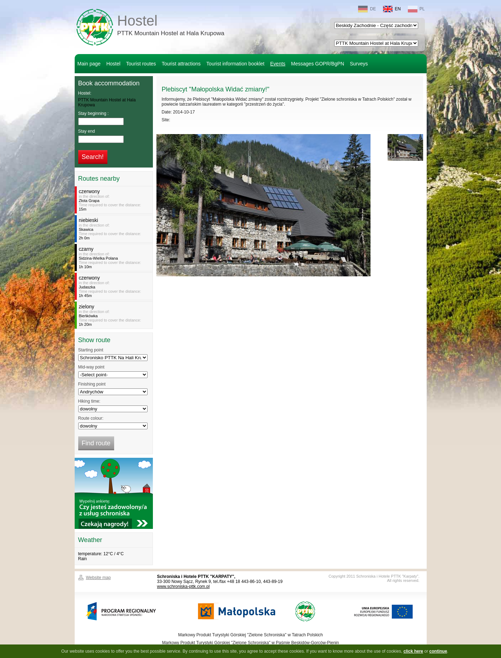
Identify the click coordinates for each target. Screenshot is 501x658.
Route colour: (90, 418)
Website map (98, 577)
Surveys (359, 64)
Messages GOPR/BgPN (317, 64)
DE (367, 9)
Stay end (86, 131)
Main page (89, 64)
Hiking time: (89, 401)
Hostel (170, 26)
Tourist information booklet (235, 64)
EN (392, 9)
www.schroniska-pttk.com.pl (183, 586)
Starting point (90, 349)
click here (413, 651)
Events (278, 64)
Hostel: (84, 93)
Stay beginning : (93, 113)
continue (438, 651)
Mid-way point (91, 367)
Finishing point (92, 384)
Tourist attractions (181, 64)
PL (416, 9)
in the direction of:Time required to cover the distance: (114, 200)
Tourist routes (141, 64)
